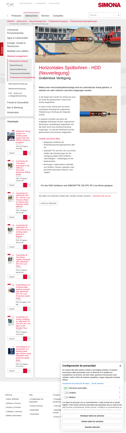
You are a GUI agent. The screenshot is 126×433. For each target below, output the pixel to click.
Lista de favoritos (25, 3)
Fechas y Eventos (13, 407)
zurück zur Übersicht (48, 203)
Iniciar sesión (54, 3)
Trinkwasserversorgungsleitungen (83, 21)
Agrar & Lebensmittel (17, 38)
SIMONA (10, 21)
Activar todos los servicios (92, 421)
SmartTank (34, 414)
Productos (17, 16)
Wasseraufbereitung (18, 69)
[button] (10, 5)
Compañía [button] (58, 16)
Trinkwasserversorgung (57, 21)
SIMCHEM (34, 410)
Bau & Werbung (15, 107)
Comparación (41, 3)
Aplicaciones (31, 16)
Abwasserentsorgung (17, 89)
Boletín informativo (13, 415)
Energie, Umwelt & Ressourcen (16, 44)
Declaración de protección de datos (75, 383)
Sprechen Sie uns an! (102, 196)
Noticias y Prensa (13, 403)
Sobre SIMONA (12, 399)
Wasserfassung (16, 65)
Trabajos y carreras (13, 411)
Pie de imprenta (97, 383)
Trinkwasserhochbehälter (20, 73)
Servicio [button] (45, 16)
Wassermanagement (37, 21)
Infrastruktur (13, 112)
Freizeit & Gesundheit (17, 102)
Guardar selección (92, 427)
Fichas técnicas (36, 406)
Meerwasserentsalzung (17, 84)
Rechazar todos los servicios (92, 416)
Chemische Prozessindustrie (15, 31)
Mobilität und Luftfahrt (17, 51)
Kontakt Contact (1, 49)
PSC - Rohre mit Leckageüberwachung (17, 94)
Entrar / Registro (60, 417)
